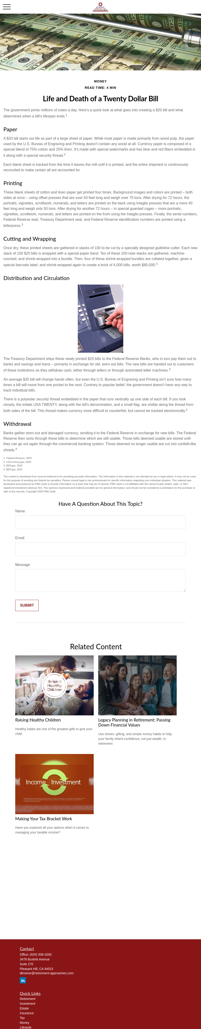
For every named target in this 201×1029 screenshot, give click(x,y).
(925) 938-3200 (41, 954)
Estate (24, 1008)
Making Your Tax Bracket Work (43, 818)
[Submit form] (27, 605)
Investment (27, 1003)
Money (24, 1022)
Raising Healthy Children (38, 719)
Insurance (27, 1013)
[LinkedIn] (23, 980)
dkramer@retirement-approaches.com (47, 973)
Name (20, 511)
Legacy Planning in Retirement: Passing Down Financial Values (134, 722)
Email (19, 538)
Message (22, 565)
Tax (22, 1018)
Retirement (27, 999)
